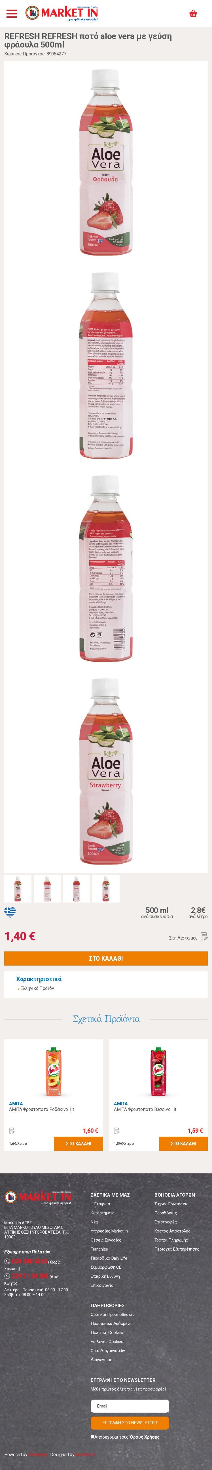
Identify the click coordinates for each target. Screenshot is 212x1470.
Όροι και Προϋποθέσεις (112, 1314)
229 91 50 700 (26, 1276)
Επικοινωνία (102, 1285)
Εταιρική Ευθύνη (105, 1276)
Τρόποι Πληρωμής (171, 1240)
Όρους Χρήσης (145, 1437)
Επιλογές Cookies (107, 1341)
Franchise (99, 1249)
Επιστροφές (165, 1222)
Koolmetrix (85, 1454)
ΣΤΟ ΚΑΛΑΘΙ (106, 958)
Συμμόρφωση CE (106, 1267)
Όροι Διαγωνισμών (108, 1350)
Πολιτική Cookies (107, 1332)
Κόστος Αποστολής (172, 1231)
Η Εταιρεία (100, 1203)
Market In (61, 13)
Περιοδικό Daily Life (109, 1258)
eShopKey (38, 1454)
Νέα (94, 1222)
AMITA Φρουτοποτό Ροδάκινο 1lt (41, 1109)
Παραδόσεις (165, 1213)
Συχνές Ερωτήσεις (171, 1203)
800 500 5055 (25, 1261)
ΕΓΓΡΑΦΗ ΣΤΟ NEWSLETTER (130, 1422)
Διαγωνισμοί (102, 1359)
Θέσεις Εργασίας (106, 1240)
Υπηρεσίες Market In (109, 1231)
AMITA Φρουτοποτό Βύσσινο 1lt (145, 1109)
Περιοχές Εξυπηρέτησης (176, 1249)
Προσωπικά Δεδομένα (111, 1323)
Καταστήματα (102, 1213)
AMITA (16, 1103)
